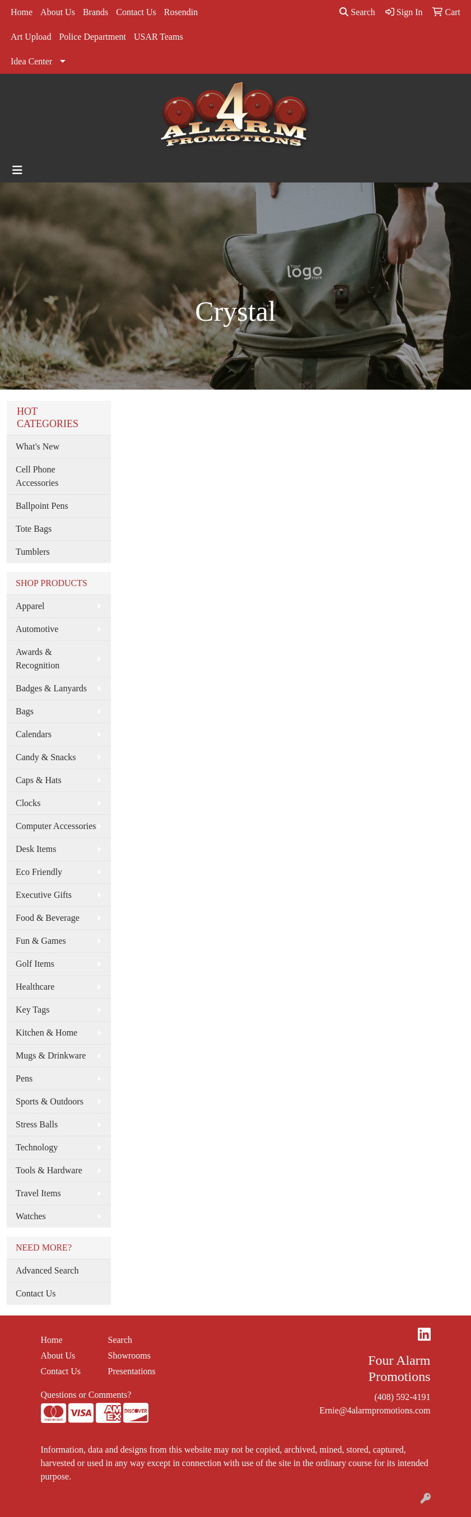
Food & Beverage (48, 918)
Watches (31, 1216)
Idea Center (31, 61)
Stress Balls (37, 1124)
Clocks (28, 803)
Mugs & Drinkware (51, 1055)
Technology (37, 1147)
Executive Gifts (44, 895)
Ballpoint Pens (42, 506)
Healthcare (35, 986)
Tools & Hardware (49, 1170)
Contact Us (136, 12)
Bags (25, 711)
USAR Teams (158, 36)
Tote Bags (34, 528)
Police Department (92, 36)
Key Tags (32, 1009)
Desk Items (36, 849)
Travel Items (38, 1193)
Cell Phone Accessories (37, 476)
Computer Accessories (56, 826)
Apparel (30, 606)
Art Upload (31, 36)
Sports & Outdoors (49, 1101)
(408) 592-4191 (403, 1397)
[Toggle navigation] (17, 170)
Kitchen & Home (46, 1032)
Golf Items (35, 963)
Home (21, 12)
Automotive (37, 629)
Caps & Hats (39, 780)
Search (357, 12)
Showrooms (129, 1355)
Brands (95, 12)
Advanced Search (47, 1270)
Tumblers (33, 551)
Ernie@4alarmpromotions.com (374, 1410)
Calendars (34, 734)
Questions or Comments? (86, 1394)
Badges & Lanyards (51, 688)
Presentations (132, 1371)
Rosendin (181, 12)
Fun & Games (41, 940)
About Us (57, 12)
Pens (24, 1078)
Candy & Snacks (46, 757)
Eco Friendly (39, 872)
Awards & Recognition (37, 658)
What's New (37, 446)
